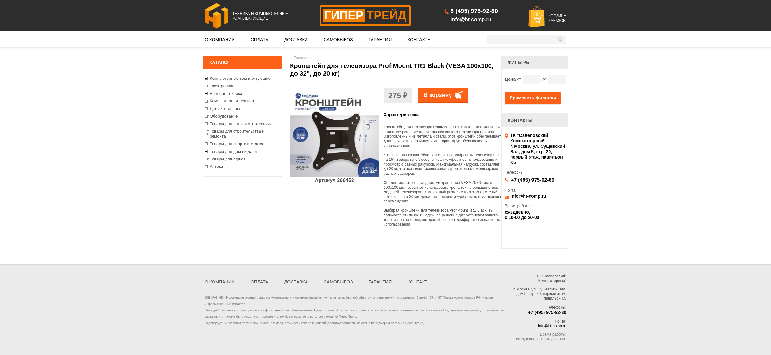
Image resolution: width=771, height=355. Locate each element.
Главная (301, 58)
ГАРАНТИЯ (380, 39)
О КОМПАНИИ (220, 39)
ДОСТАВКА (296, 39)
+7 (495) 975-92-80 (532, 180)
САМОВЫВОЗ (338, 39)
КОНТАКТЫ (419, 39)
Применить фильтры (533, 97)
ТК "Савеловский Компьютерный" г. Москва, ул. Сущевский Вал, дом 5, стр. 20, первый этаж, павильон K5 (537, 149)
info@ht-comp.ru (471, 19)
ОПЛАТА (259, 39)
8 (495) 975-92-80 (474, 11)
